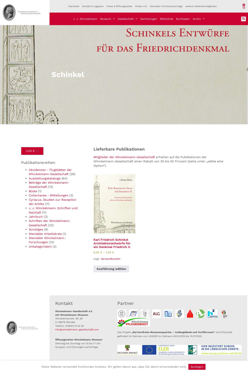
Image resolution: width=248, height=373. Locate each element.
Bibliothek (166, 18)
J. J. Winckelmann (85, 18)
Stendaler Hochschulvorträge (166, 6)
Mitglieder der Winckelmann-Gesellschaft (124, 157)
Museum (107, 19)
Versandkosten (110, 258)
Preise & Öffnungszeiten (119, 6)
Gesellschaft (127, 19)
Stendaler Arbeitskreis (45, 234)
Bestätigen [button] (197, 366)
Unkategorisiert (40, 246)
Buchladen (183, 18)
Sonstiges (36, 229)
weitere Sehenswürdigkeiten (201, 6)
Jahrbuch (36, 216)
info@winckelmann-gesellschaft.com (77, 329)
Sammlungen (148, 18)
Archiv (199, 19)
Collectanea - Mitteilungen (48, 195)
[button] (243, 19)
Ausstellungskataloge (45, 178)
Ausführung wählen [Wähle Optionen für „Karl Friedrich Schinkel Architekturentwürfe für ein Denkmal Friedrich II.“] (111, 269)
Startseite (73, 6)
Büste (33, 191)
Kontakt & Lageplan (93, 6)
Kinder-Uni (141, 6)
